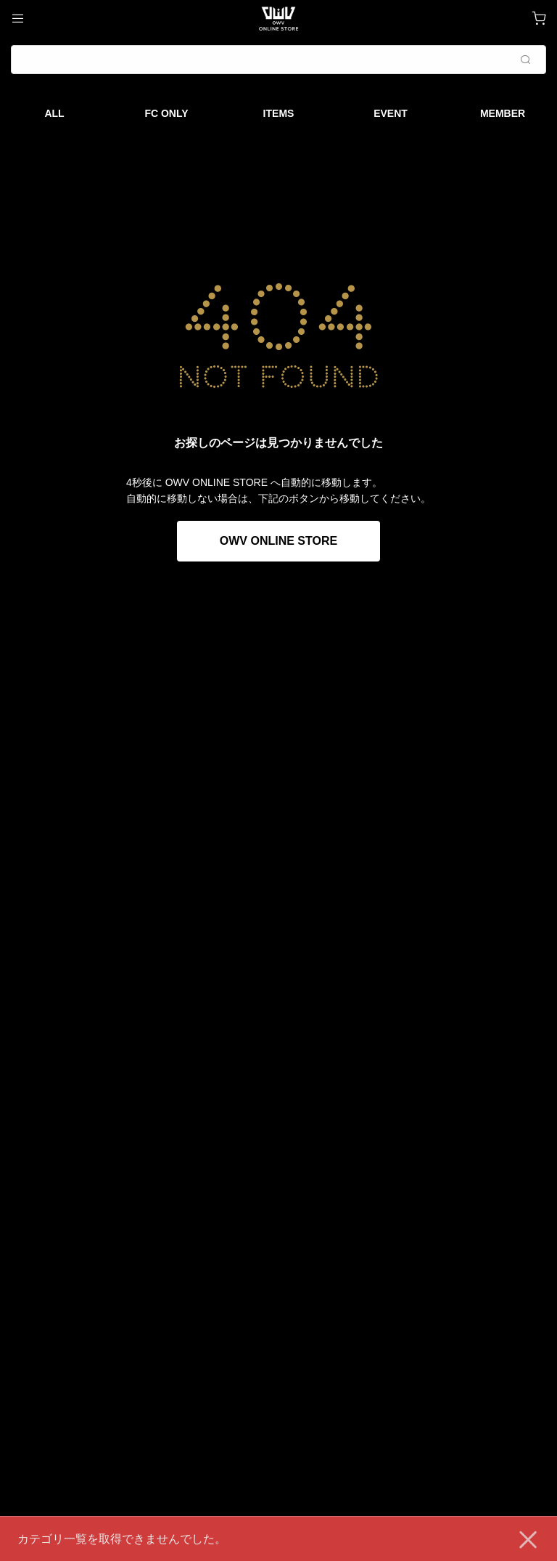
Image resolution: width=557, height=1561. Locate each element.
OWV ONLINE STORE (278, 541)
